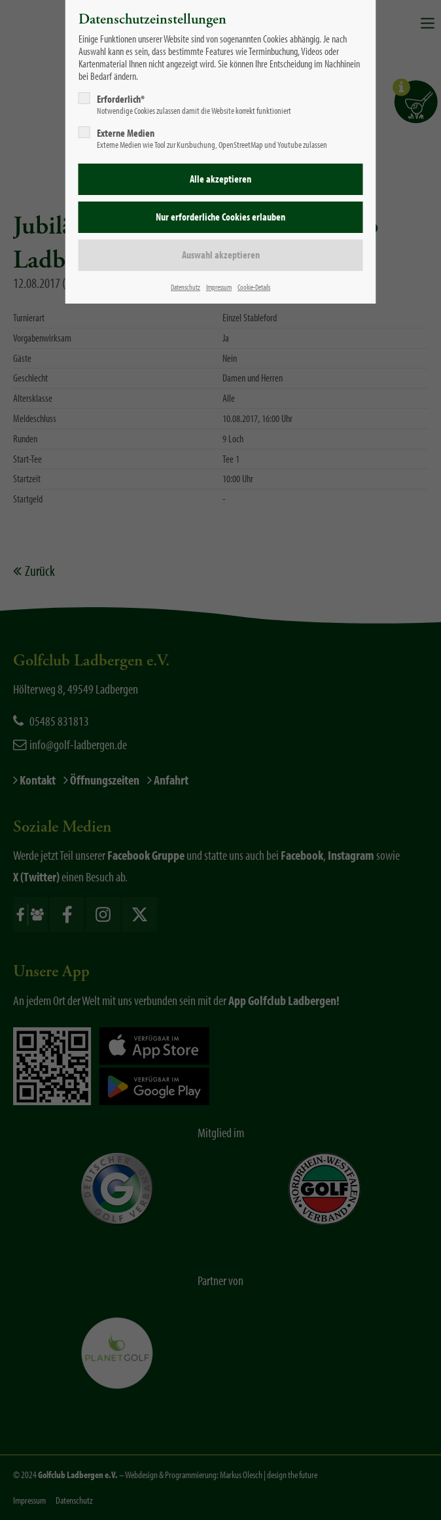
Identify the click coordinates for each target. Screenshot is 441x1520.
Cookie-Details (254, 287)
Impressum (219, 287)
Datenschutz (185, 287)
